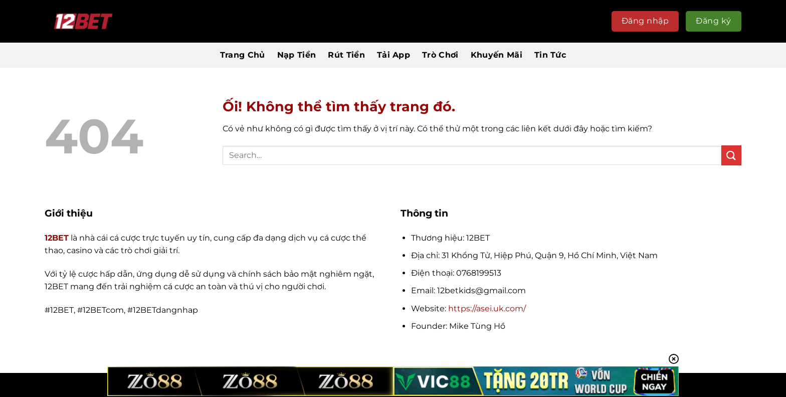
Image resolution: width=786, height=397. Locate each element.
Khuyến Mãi (496, 55)
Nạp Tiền (296, 55)
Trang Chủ (242, 55)
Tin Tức (550, 55)
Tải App (393, 55)
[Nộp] (731, 155)
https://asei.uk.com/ (487, 308)
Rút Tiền (346, 55)
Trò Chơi (440, 55)
